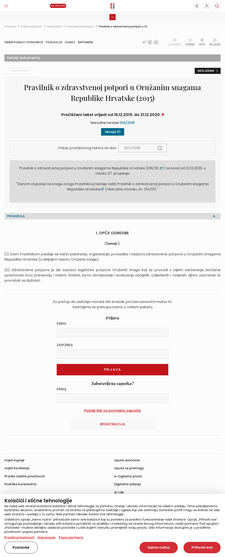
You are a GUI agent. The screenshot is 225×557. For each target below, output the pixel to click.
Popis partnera (71, 537)
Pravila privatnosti (19, 537)
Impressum (47, 537)
